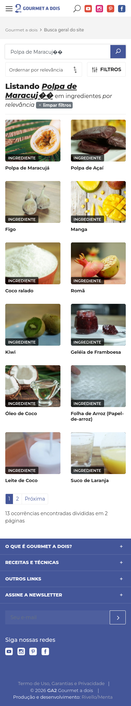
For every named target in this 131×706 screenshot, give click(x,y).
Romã (78, 290)
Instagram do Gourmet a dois (99, 9)
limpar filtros (54, 105)
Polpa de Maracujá (27, 168)
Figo (10, 229)
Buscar (77, 9)
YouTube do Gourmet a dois (88, 9)
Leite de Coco (21, 480)
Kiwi (10, 352)
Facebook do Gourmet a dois (122, 9)
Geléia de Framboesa (96, 352)
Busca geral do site (64, 29)
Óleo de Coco (21, 413)
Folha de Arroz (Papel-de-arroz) (97, 416)
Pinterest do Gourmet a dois (111, 9)
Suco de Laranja (90, 480)
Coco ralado (19, 290)
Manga (79, 229)
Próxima (35, 499)
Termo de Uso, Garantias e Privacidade (61, 683)
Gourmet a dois (21, 29)
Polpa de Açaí (87, 168)
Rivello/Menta (97, 697)
